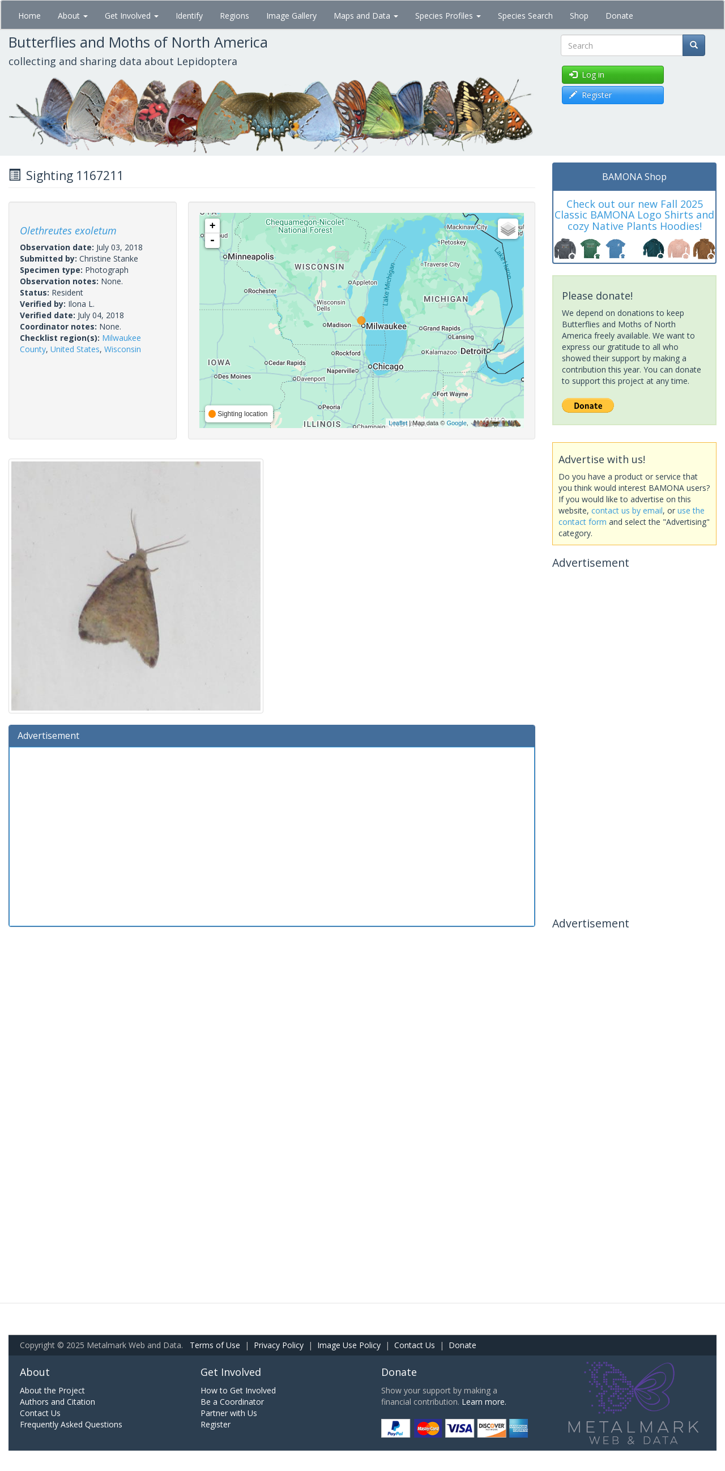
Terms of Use (215, 1345)
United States (75, 349)
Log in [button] (586, 74)
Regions (234, 15)
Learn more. (484, 1401)
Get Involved (132, 15)
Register (216, 1424)
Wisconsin (122, 349)
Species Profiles (448, 15)
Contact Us (414, 1345)
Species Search (525, 15)
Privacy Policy (279, 1345)
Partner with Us (229, 1413)
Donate (619, 15)
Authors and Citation (57, 1401)
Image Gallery (291, 15)
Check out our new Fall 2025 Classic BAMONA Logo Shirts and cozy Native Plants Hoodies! (634, 215)
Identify (189, 15)
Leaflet (398, 423)
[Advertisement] (272, 835)
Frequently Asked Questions (71, 1424)
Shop (579, 15)
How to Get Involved (238, 1390)
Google (456, 423)
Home (29, 15)
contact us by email (627, 510)
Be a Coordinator (232, 1401)
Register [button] (590, 94)
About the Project (52, 1390)
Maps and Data (366, 15)
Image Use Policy (349, 1345)
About (73, 15)
